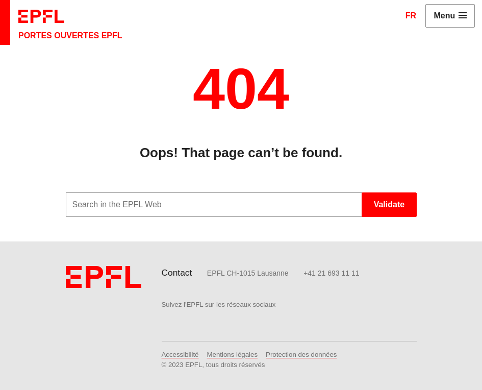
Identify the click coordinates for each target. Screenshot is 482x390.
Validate (389, 204)
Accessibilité (180, 354)
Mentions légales (232, 354)
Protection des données (301, 354)
